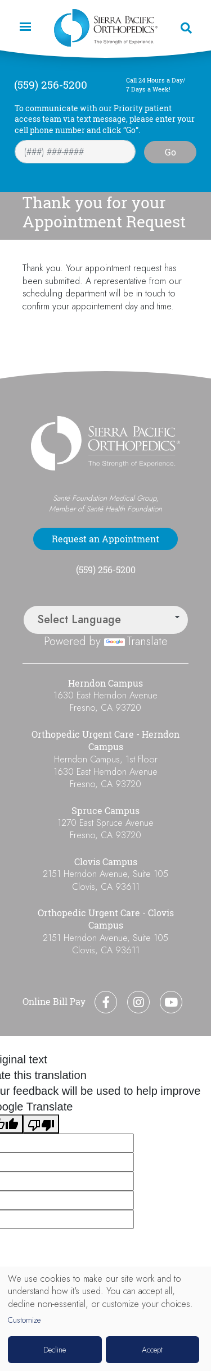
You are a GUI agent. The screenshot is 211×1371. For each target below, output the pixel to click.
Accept (152, 1349)
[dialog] (105, 1319)
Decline (54, 1349)
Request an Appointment (105, 539)
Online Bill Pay (54, 1001)
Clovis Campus (105, 862)
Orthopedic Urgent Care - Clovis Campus (106, 919)
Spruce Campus (105, 811)
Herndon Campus (105, 683)
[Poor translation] (41, 1124)
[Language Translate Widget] (106, 620)
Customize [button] (24, 1320)
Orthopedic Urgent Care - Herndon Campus (105, 740)
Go (170, 152)
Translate (136, 641)
